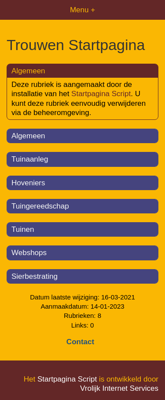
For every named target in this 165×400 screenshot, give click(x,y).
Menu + (82, 10)
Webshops (29, 253)
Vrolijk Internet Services (119, 388)
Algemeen (28, 136)
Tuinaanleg (29, 159)
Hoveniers (28, 183)
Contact (80, 342)
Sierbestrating (34, 276)
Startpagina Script (101, 94)
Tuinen (22, 229)
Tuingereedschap (40, 206)
